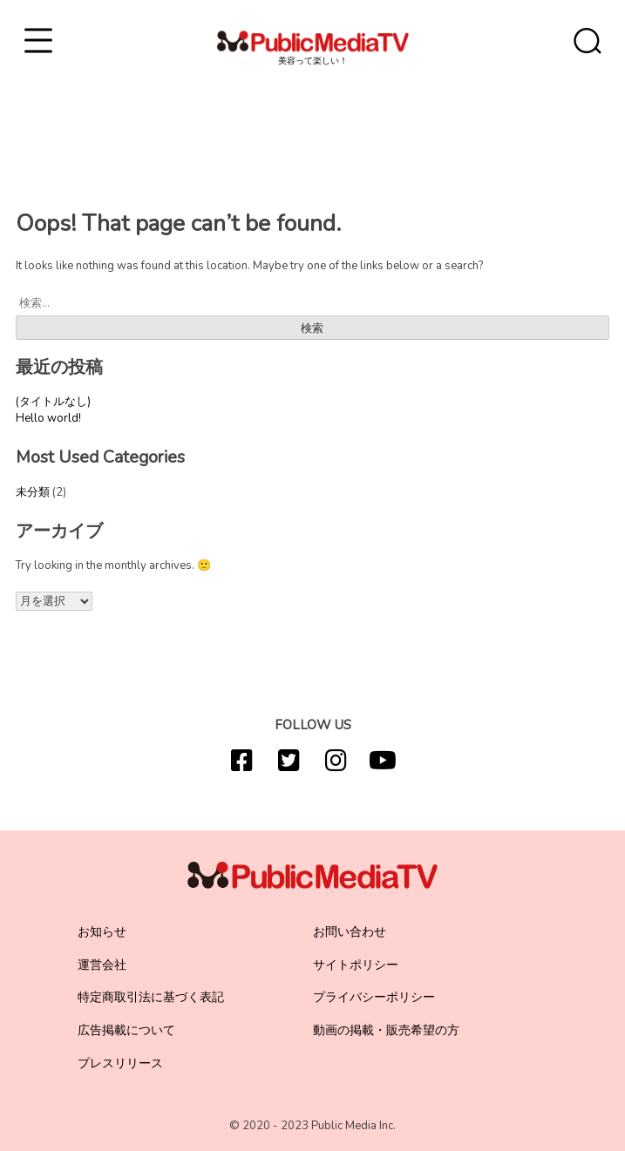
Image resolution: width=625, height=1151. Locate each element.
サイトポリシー (355, 965)
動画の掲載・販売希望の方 (386, 1030)
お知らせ (102, 932)
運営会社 (102, 965)
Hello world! (48, 418)
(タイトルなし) (53, 402)
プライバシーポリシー (374, 997)
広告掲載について (126, 1030)
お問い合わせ (349, 932)
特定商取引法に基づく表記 (151, 997)
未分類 (33, 492)
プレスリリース (120, 1063)
